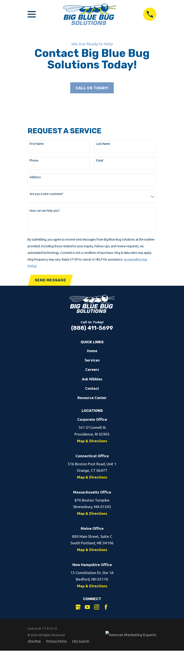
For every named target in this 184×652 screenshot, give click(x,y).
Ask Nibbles (92, 380)
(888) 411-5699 (92, 328)
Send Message (50, 281)
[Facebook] (106, 608)
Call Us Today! (92, 88)
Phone (34, 161)
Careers (92, 370)
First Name (37, 144)
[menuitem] (34, 642)
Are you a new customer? (46, 194)
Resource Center (92, 398)
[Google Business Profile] (78, 608)
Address (35, 177)
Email (99, 161)
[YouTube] (87, 608)
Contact (92, 389)
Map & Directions (92, 442)
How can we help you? (45, 211)
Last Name (103, 144)
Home (92, 352)
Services (92, 361)
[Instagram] (96, 608)
